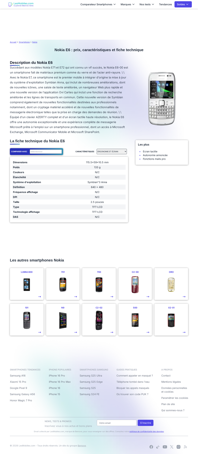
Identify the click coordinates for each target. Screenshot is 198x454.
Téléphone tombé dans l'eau (132, 381)
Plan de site (168, 404)
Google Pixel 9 (18, 388)
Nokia (34, 42)
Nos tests (147, 4)
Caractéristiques (84, 151)
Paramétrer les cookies (174, 397)
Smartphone (24, 42)
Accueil (13, 42)
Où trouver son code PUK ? (132, 394)
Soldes (182, 4)
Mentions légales (171, 381)
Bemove (82, 445)
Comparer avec (19, 151)
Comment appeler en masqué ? (134, 375)
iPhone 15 (54, 394)
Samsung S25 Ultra (91, 375)
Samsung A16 (18, 375)
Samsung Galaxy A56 (22, 394)
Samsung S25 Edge (91, 381)
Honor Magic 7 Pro (21, 400)
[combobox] (45, 151)
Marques (128, 4)
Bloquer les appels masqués (132, 388)
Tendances (165, 4)
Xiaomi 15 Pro (18, 381)
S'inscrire (145, 422)
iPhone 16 (54, 388)
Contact (165, 375)
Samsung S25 (88, 388)
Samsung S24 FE (89, 394)
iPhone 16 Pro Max (60, 381)
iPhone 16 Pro (57, 375)
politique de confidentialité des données (146, 431)
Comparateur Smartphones (98, 4)
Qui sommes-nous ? (172, 410)
